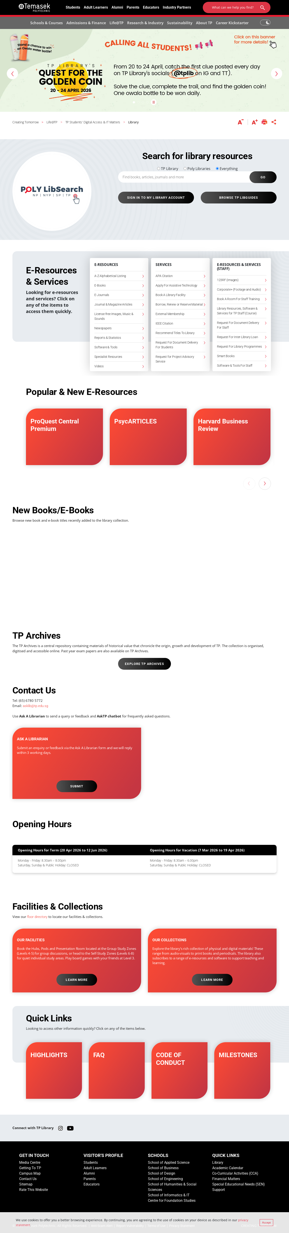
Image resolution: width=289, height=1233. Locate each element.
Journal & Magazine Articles (113, 304)
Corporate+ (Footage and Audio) (239, 289)
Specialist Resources (108, 356)
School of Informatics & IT (169, 1195)
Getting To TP (30, 1168)
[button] (12, 73)
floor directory (37, 917)
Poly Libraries (198, 168)
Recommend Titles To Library (175, 333)
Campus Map (30, 1173)
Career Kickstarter (232, 22)
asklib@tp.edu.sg (35, 706)
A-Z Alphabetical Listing (110, 276)
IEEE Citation (164, 323)
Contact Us (28, 1179)
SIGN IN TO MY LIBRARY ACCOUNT (156, 197)
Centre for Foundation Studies (172, 1200)
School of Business (163, 1168)
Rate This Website (33, 1190)
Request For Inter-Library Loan (237, 337)
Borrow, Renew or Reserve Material (179, 304)
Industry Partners (177, 7)
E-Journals (101, 295)
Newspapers (103, 328)
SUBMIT (77, 786)
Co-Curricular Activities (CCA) (235, 1173)
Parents (133, 7)
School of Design (161, 1173)
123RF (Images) (228, 280)
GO (263, 177)
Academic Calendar (227, 1168)
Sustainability (179, 22)
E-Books (100, 285)
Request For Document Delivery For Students (177, 345)
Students (73, 7)
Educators (151, 7)
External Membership (170, 314)
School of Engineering (165, 1179)
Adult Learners (96, 7)
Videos (99, 366)
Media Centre (29, 1162)
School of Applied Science (168, 1162)
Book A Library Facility (170, 295)
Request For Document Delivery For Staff (238, 325)
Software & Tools (105, 347)
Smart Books (226, 356)
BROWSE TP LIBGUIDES (238, 197)
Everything (229, 168)
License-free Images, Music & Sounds (113, 316)
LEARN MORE (77, 980)
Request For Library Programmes (239, 346)
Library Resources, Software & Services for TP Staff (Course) (237, 311)
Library (217, 1162)
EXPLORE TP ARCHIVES (144, 664)
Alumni (117, 7)
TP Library (169, 168)
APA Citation (164, 276)
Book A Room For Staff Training (238, 299)
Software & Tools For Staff (235, 365)
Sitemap (26, 1184)
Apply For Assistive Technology (176, 285)
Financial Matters (226, 1179)
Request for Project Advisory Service (175, 359)
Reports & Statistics (107, 337)
